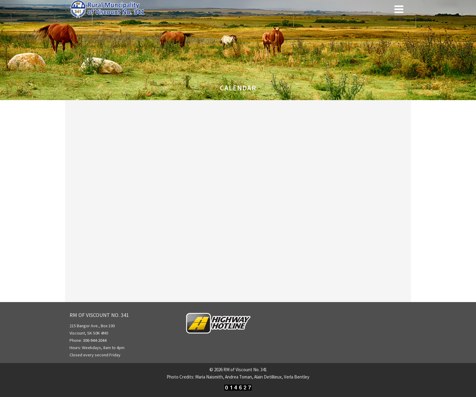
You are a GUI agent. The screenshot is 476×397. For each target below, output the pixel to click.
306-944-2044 (95, 340)
